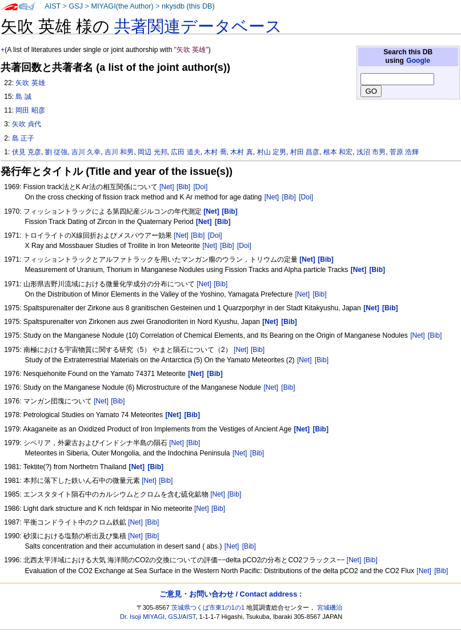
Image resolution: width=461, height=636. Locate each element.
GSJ (76, 6)
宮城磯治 (329, 607)
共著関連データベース (198, 26)
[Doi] (200, 187)
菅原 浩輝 (404, 152)
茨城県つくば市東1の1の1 (208, 607)
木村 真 (241, 152)
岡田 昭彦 (30, 110)
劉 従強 (56, 152)
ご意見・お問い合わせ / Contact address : (230, 594)
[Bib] (183, 187)
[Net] (166, 187)
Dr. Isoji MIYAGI (142, 616)
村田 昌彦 (304, 152)
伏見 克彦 (26, 152)
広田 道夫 (185, 152)
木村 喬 (215, 152)
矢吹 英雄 (30, 83)
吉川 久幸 (86, 152)
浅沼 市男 (371, 152)
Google (418, 61)
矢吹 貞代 (26, 124)
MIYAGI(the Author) (122, 6)
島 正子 (23, 138)
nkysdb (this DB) (188, 6)
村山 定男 (271, 152)
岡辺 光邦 (152, 152)
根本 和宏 (337, 152)
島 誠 (23, 97)
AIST (53, 6)
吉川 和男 (119, 152)
